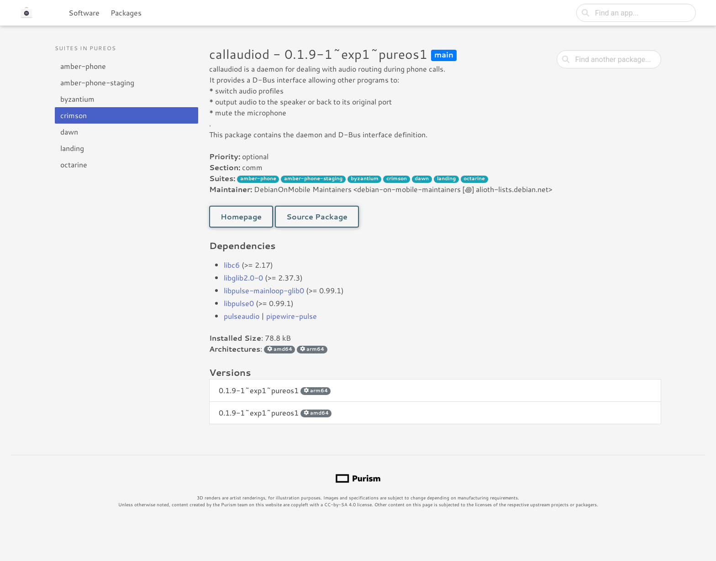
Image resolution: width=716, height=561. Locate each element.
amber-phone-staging (97, 82)
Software (84, 12)
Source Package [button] (316, 216)
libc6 (232, 265)
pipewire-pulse (291, 316)
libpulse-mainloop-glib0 (264, 290)
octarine (73, 164)
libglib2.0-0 (243, 277)
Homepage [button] (241, 216)
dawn (69, 131)
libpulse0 (239, 303)
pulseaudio (241, 316)
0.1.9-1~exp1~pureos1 (275, 390)
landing (72, 148)
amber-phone (83, 66)
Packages (126, 12)
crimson (73, 115)
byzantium (77, 99)
